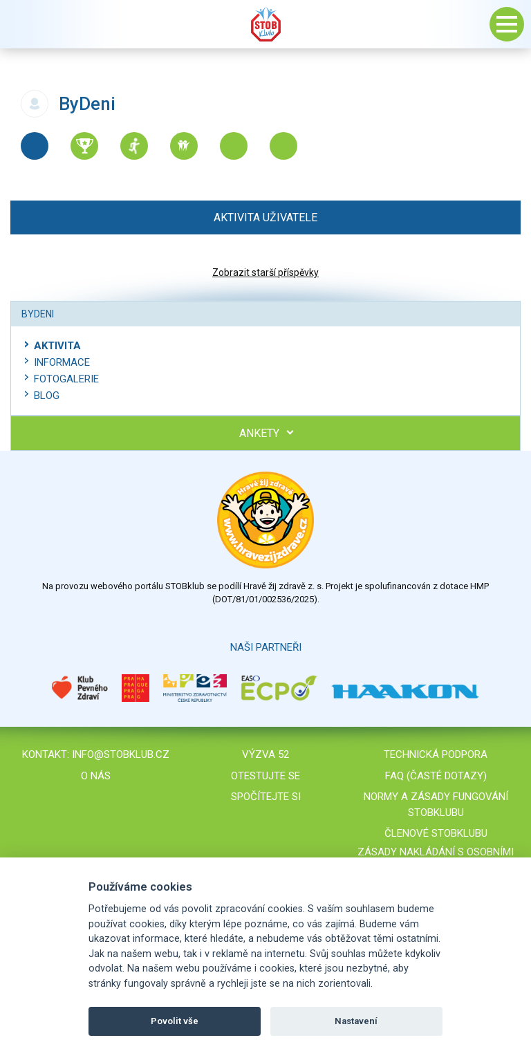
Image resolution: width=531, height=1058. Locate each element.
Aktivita (57, 346)
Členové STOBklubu (435, 833)
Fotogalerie (66, 379)
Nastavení (356, 1021)
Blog (46, 395)
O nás (96, 776)
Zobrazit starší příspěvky (265, 272)
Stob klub (265, 24)
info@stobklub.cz (120, 754)
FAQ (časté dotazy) (436, 776)
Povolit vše (174, 1021)
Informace (62, 362)
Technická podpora (435, 754)
